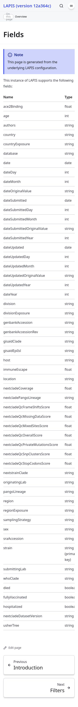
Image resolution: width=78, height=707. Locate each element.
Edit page (12, 648)
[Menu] (71, 6)
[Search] (61, 6)
